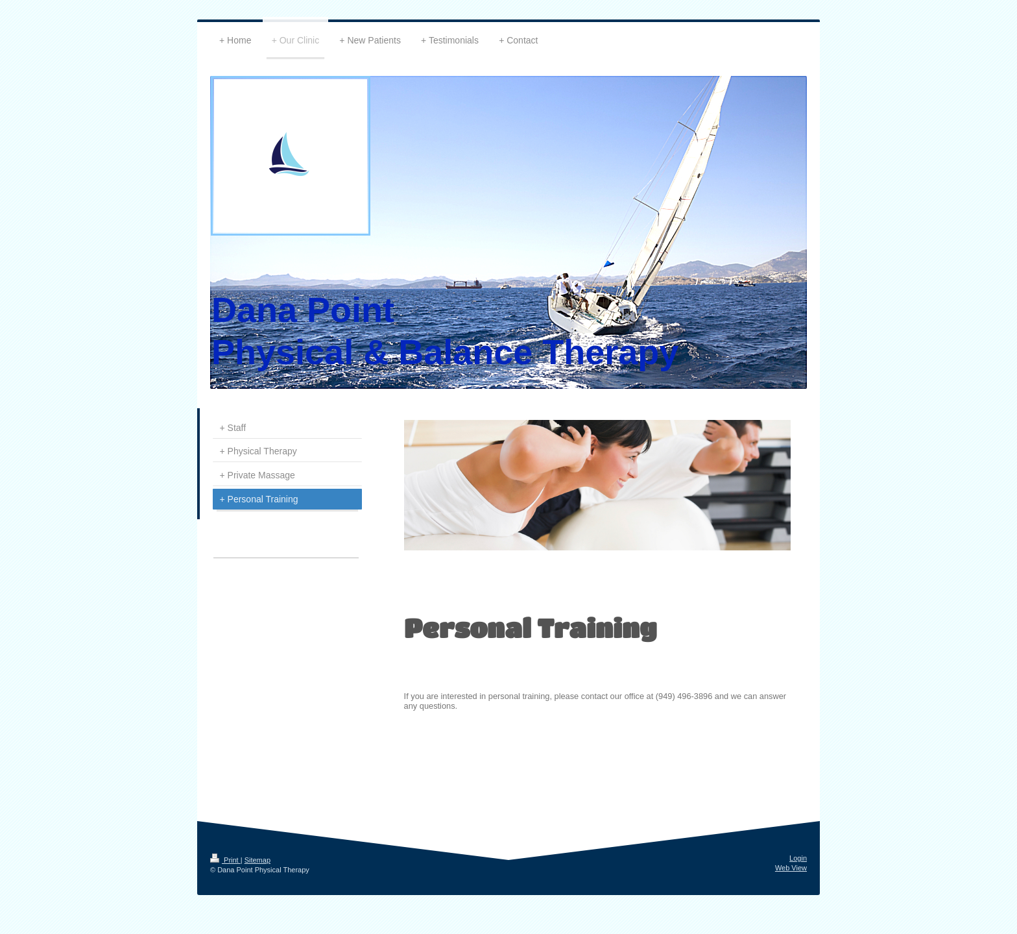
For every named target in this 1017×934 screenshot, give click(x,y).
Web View (791, 868)
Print (225, 860)
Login (798, 858)
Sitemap (257, 860)
